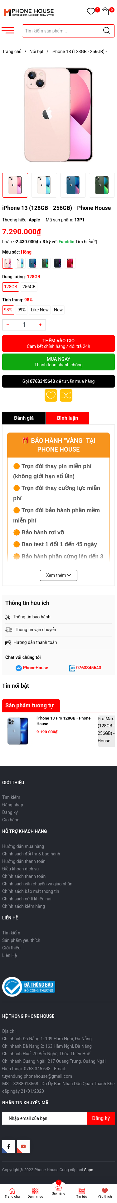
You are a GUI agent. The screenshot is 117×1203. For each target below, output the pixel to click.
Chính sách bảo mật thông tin (30, 891)
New (58, 309)
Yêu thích (105, 1197)
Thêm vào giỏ (58, 343)
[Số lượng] (24, 324)
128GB (10, 286)
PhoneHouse (35, 667)
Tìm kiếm (11, 797)
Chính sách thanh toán (24, 876)
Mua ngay (58, 362)
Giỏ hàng (10, 819)
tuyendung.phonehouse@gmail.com (37, 1076)
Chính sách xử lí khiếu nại (26, 898)
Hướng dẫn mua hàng (23, 846)
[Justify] (107, 31)
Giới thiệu (11, 947)
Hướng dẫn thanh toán (24, 861)
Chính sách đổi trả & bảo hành (31, 853)
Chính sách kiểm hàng (23, 906)
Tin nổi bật (15, 685)
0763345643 (42, 381)
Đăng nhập (12, 804)
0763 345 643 (37, 1068)
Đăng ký (10, 812)
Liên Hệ (9, 955)
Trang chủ (12, 1197)
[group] (58, 115)
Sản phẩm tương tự (29, 705)
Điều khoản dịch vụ (20, 868)
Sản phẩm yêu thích (21, 940)
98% (8, 309)
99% (21, 309)
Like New (40, 309)
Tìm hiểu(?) (86, 241)
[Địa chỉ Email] (58, 1118)
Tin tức (81, 1197)
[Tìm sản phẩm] (68, 31)
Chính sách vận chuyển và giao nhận (37, 883)
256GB (29, 286)
